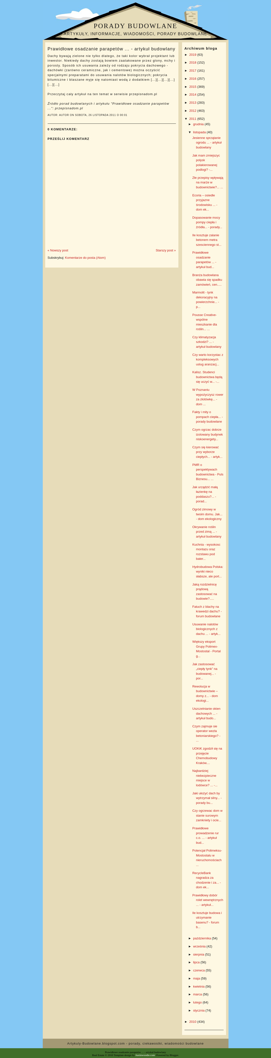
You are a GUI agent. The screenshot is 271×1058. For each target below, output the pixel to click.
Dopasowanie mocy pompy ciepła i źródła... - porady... (207, 222)
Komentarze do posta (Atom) (85, 257)
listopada (200, 132)
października (202, 938)
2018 (193, 62)
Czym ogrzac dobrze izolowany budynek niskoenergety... (207, 434)
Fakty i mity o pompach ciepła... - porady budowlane (207, 416)
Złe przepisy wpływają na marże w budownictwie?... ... (207, 182)
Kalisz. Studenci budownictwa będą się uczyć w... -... (207, 376)
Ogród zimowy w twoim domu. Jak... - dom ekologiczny (207, 514)
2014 (193, 94)
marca (198, 994)
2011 (193, 119)
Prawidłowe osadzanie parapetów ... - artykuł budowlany (111, 48)
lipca (196, 962)
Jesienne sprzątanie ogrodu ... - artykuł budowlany (207, 142)
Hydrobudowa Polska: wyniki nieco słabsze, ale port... (207, 571)
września (199, 946)
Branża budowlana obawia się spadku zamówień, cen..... (207, 279)
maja (197, 978)
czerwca (199, 970)
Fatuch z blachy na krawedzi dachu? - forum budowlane (207, 611)
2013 (193, 102)
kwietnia (199, 986)
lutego (198, 1002)
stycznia (199, 1010)
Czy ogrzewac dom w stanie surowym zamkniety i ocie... (207, 815)
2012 (193, 111)
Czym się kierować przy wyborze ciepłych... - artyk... (207, 452)
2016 (193, 78)
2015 (193, 87)
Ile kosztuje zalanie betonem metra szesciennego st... (206, 240)
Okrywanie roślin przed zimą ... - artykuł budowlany (206, 531)
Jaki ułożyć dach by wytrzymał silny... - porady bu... (207, 798)
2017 (193, 70)
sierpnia (199, 954)
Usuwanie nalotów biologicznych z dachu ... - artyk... (206, 629)
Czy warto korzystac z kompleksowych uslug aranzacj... (207, 359)
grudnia (199, 124)
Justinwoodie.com (145, 1055)
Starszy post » (166, 250)
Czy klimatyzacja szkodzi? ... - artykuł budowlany (206, 342)
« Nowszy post (58, 250)
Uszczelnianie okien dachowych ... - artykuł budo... (206, 713)
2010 (193, 1022)
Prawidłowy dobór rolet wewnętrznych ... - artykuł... (207, 900)
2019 (193, 54)
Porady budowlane (135, 26)
